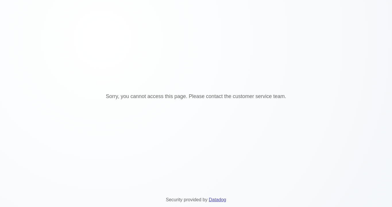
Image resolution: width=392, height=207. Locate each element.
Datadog (217, 199)
